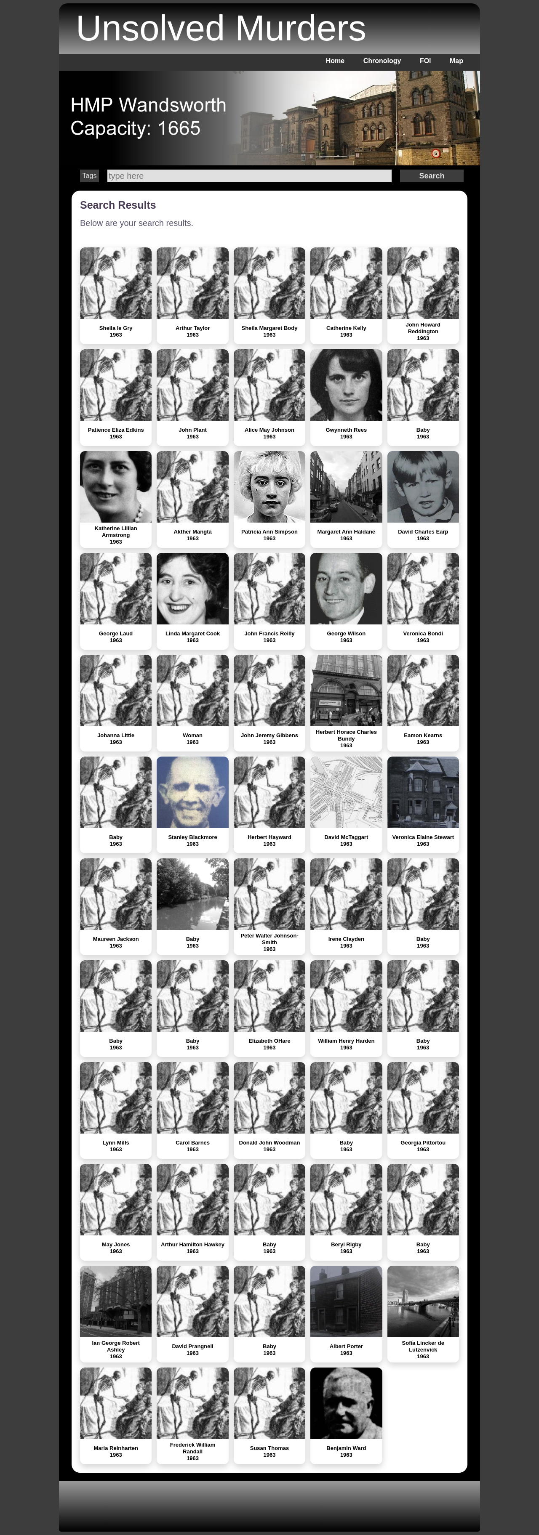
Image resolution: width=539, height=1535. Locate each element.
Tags (90, 175)
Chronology (382, 60)
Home (335, 60)
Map (456, 60)
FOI (425, 60)
